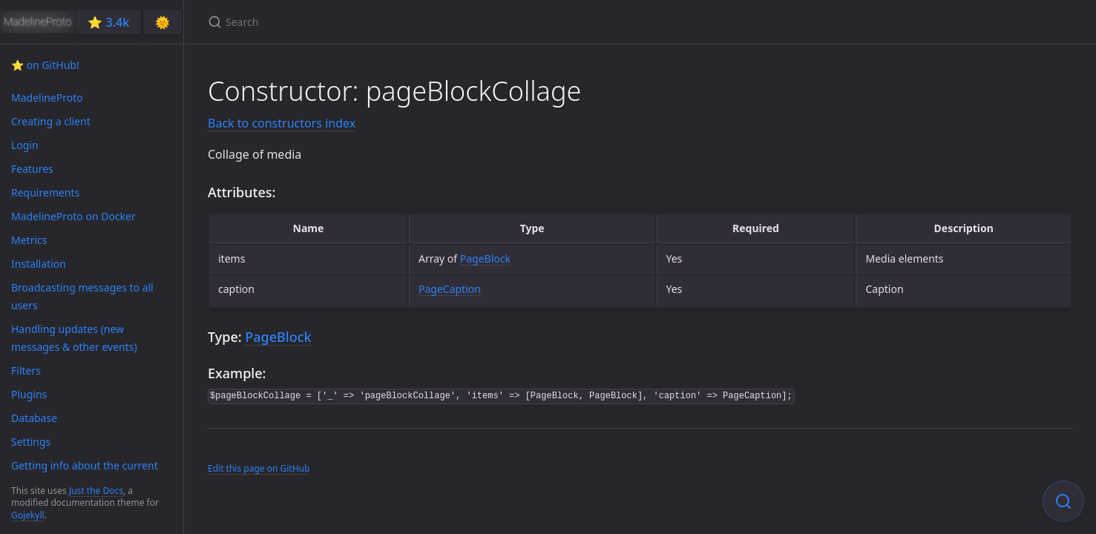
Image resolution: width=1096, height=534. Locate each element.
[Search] (383, 22)
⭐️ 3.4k (108, 22)
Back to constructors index (281, 123)
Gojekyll (28, 515)
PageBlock (485, 258)
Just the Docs (96, 490)
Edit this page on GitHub (258, 468)
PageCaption (450, 289)
